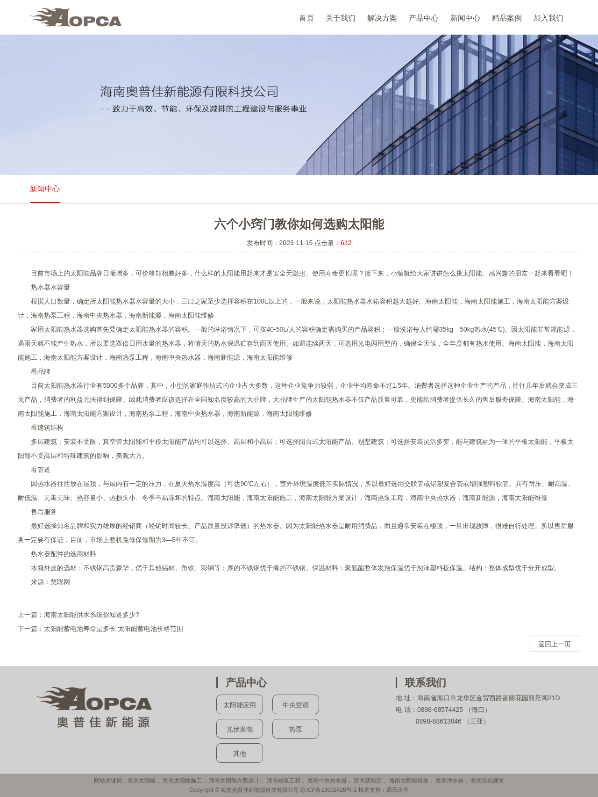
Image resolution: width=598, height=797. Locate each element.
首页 (306, 18)
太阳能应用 (239, 705)
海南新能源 (368, 780)
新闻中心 (465, 18)
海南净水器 (449, 780)
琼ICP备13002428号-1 (328, 790)
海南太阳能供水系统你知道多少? (91, 614)
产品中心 (424, 18)
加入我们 (548, 18)
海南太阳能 (142, 780)
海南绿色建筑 (487, 780)
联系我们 (425, 682)
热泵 (295, 729)
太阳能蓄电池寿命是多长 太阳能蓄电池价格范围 (113, 628)
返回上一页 (554, 644)
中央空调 (296, 705)
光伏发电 (240, 729)
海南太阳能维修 (408, 780)
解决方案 (382, 18)
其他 (239, 753)
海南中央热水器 (327, 780)
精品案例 (507, 18)
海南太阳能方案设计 (234, 780)
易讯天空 (397, 790)
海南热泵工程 (283, 780)
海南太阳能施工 (182, 780)
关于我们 (341, 18)
